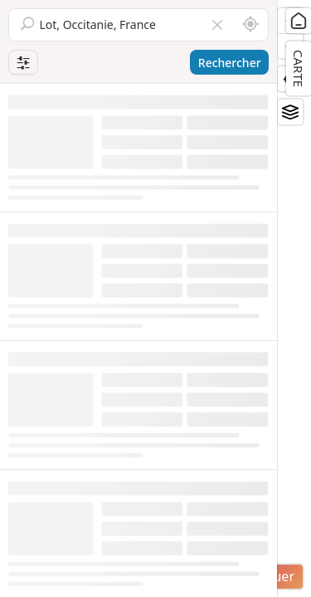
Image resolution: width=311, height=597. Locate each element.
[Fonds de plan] (290, 112)
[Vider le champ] (217, 24)
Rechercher (229, 62)
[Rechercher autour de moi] (250, 24)
